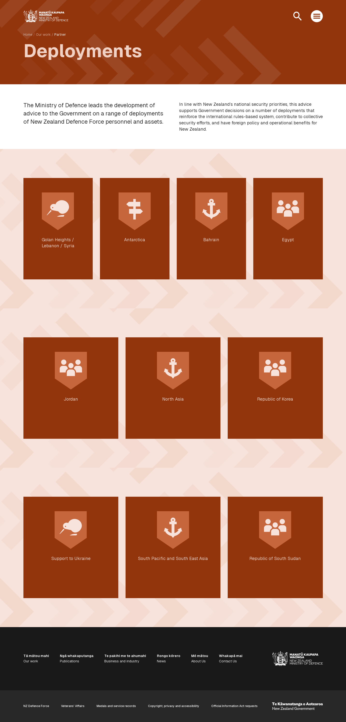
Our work (43, 34)
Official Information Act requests (234, 706)
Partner (60, 34)
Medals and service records (116, 706)
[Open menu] (317, 16)
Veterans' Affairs (73, 706)
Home (27, 34)
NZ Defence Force (36, 706)
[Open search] (297, 16)
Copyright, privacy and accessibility (173, 706)
